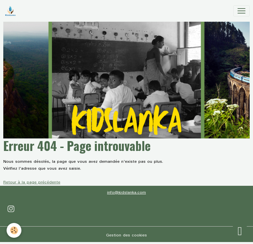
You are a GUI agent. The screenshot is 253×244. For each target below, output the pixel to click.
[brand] (11, 10)
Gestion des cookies (126, 235)
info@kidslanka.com (126, 192)
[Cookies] (14, 230)
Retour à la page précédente (31, 182)
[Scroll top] (240, 231)
